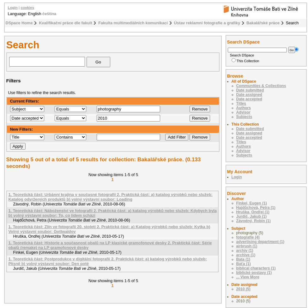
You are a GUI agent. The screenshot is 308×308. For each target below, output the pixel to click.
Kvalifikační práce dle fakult (65, 23)
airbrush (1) (246, 246)
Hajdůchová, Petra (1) (255, 207)
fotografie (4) (248, 237)
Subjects (244, 117)
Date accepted (249, 99)
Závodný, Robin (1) (253, 221)
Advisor (243, 112)
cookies (27, 7)
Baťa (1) (243, 264)
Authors (243, 108)
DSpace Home (19, 23)
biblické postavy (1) (254, 272)
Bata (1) (243, 259)
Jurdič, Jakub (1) (251, 216)
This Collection (245, 61)
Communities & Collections (261, 86)
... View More (247, 277)
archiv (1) (244, 250)
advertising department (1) (260, 242)
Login (13, 7)
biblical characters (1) (256, 268)
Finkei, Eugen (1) (251, 203)
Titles (241, 103)
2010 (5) (243, 289)
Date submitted (250, 90)
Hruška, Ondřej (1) (252, 212)
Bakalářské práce (263, 23)
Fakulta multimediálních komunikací (133, 23)
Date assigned (249, 94)
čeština (49, 13)
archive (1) (246, 255)
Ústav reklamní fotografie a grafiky (207, 23)
